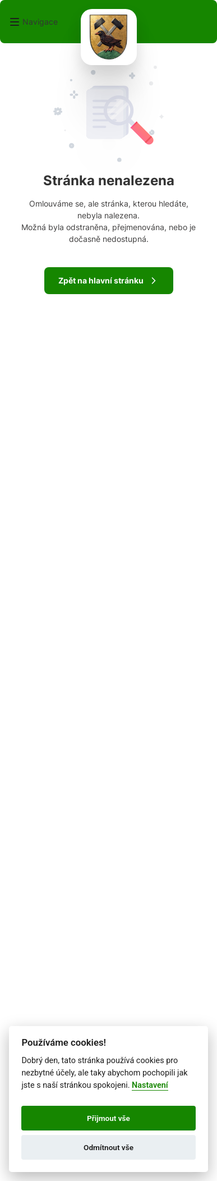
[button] (33, 22)
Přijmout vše (108, 1118)
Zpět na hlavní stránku (108, 280)
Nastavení (150, 1085)
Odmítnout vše (108, 1147)
